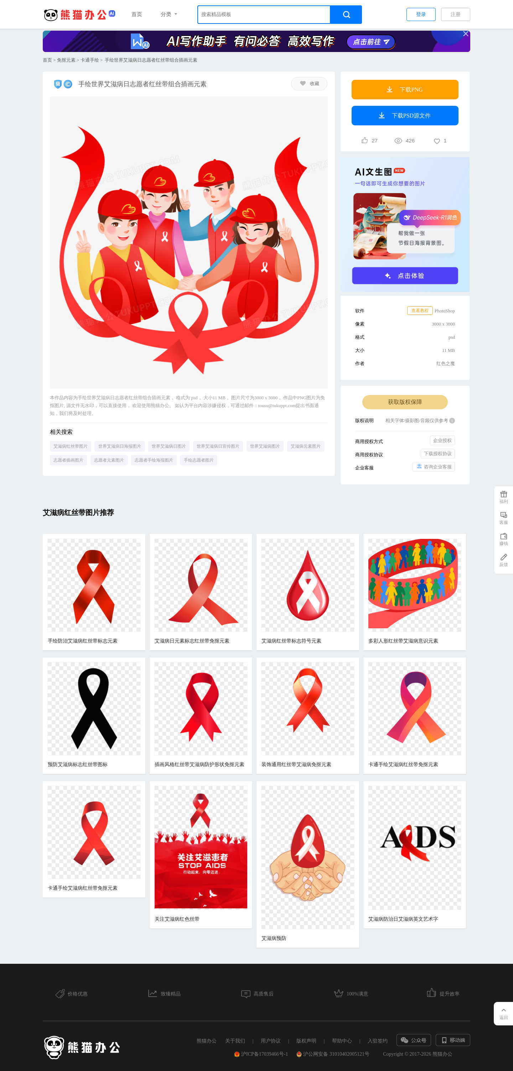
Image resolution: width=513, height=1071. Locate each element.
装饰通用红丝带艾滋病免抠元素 (296, 764)
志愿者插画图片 (68, 460)
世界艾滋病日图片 (169, 446)
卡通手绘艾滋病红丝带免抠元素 (403, 764)
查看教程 (420, 310)
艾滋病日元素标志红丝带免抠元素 (192, 641)
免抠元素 (66, 60)
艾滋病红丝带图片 (70, 446)
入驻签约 (378, 1041)
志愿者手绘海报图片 (154, 460)
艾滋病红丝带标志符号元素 (291, 641)
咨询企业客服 (434, 466)
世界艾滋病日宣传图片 (218, 446)
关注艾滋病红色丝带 (177, 919)
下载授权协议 (438, 453)
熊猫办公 (207, 1041)
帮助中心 (342, 1041)
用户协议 (271, 1041)
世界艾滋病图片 (265, 446)
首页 (136, 14)
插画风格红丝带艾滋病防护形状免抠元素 (199, 764)
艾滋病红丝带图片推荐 (78, 512)
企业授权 (442, 440)
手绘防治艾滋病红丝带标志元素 (83, 641)
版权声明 (306, 1041)
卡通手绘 (90, 60)
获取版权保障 (405, 402)
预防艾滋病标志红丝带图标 (78, 764)
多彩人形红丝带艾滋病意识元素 (403, 641)
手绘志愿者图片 (199, 460)
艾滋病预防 (273, 938)
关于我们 (235, 1041)
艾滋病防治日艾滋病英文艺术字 (403, 919)
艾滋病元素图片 (306, 446)
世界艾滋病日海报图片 (119, 446)
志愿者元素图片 (109, 460)
